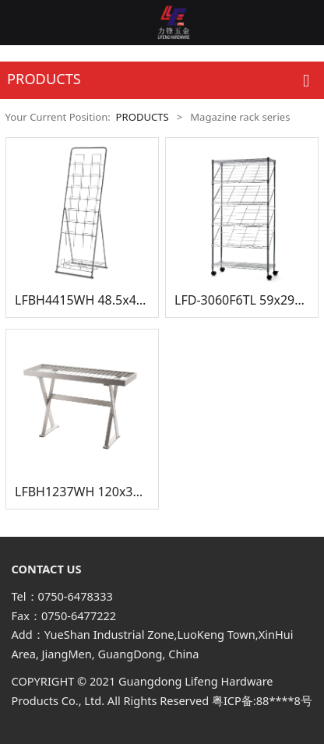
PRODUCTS (142, 117)
